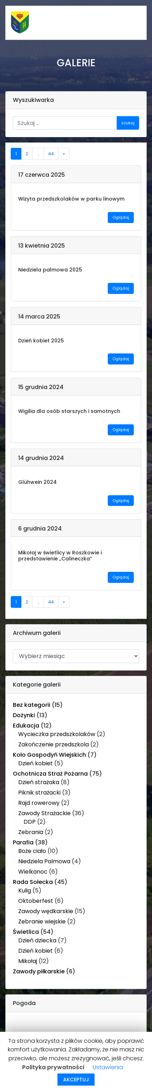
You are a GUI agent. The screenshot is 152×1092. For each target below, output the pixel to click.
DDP (30, 822)
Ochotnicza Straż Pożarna (50, 774)
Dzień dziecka (37, 940)
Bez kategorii (31, 705)
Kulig (24, 890)
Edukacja (26, 725)
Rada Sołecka (33, 882)
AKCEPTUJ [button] (76, 1079)
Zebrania (30, 832)
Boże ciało (32, 851)
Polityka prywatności (53, 1067)
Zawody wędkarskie (45, 911)
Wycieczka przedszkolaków (56, 734)
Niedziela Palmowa (44, 861)
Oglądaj (120, 217)
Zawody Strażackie (44, 813)
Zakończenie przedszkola (53, 744)
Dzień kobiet (35, 763)
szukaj (128, 123)
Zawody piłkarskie (39, 971)
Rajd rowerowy (39, 803)
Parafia (23, 842)
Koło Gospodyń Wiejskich (49, 755)
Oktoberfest (35, 901)
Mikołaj (27, 961)
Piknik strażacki (39, 792)
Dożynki (24, 715)
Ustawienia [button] (108, 1067)
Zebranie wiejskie (42, 921)
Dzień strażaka (38, 782)
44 (51, 154)
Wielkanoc (32, 872)
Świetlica (26, 932)
